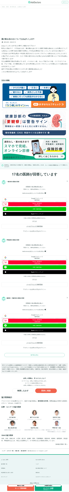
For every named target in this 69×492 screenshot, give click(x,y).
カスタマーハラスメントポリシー (43, 476)
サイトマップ (4, 476)
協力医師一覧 (4, 464)
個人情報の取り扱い (37, 186)
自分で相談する (54, 165)
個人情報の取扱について (41, 468)
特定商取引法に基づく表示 (7, 472)
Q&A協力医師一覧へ (61, 444)
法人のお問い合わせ (40, 459)
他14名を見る (34, 355)
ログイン (65, 2)
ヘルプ (37, 464)
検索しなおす (23, 391)
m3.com (10, 403)
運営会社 (38, 472)
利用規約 (28, 186)
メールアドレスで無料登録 (34, 226)
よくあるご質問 (4, 459)
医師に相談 (46, 391)
